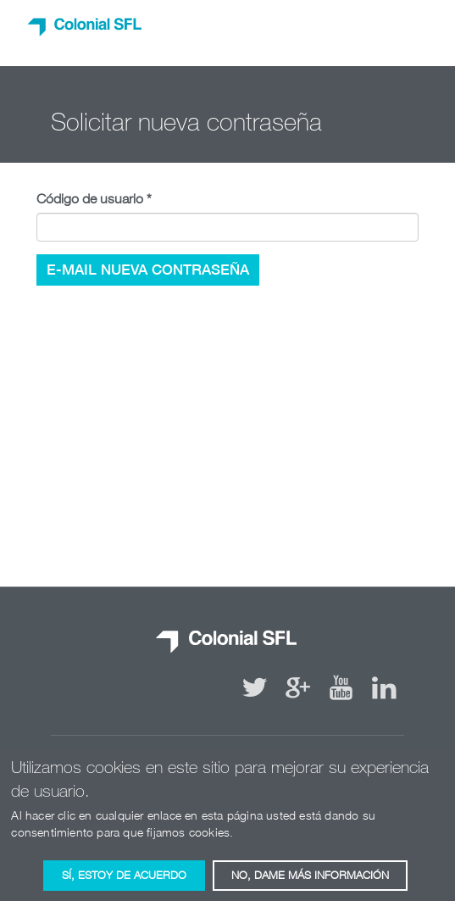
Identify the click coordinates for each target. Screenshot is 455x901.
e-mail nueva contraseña (148, 269)
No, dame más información (310, 880)
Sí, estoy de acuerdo (124, 880)
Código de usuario (94, 199)
